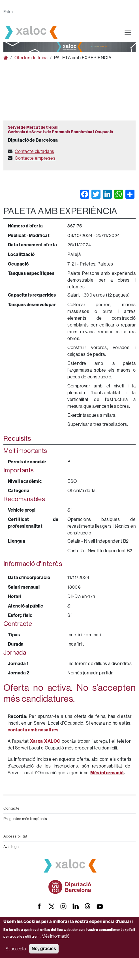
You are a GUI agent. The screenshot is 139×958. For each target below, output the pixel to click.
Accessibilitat (15, 836)
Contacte (11, 808)
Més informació (55, 936)
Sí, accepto (16, 948)
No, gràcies (44, 948)
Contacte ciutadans (34, 151)
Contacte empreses (35, 158)
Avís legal (11, 846)
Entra (8, 11)
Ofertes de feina (31, 57)
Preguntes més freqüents (25, 818)
